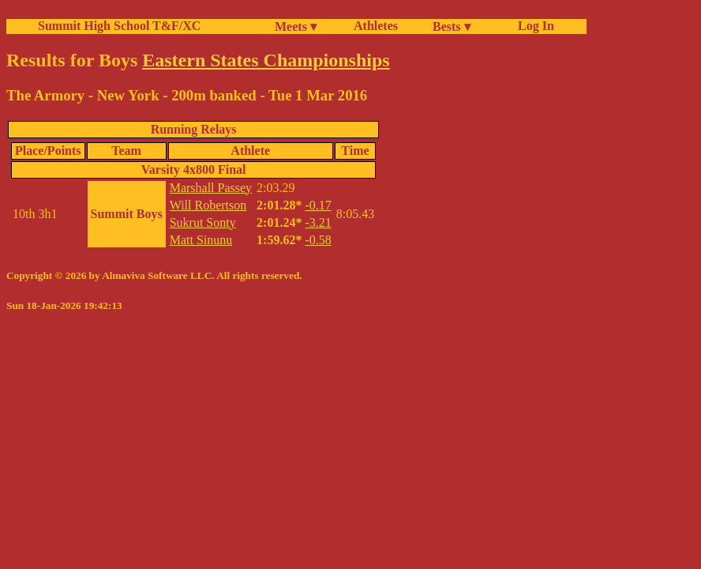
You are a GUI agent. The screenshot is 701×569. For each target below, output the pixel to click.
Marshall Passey (211, 187)
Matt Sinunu (201, 240)
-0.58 (318, 240)
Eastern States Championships (265, 60)
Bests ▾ (451, 26)
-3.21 (318, 222)
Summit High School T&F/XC (119, 25)
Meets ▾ (296, 26)
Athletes (376, 25)
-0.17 (318, 205)
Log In (533, 25)
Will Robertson (208, 205)
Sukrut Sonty (203, 222)
